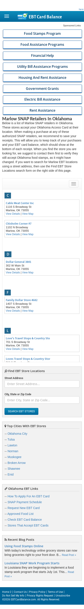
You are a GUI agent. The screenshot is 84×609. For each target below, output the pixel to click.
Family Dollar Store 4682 (21, 300)
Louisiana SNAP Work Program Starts (32, 563)
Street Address (14, 378)
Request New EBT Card (24, 508)
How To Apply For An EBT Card (29, 496)
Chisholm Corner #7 (18, 223)
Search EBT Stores (21, 411)
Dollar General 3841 (18, 262)
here (81, 9)
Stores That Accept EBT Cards (28, 525)
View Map (27, 213)
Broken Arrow (17, 463)
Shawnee (14, 468)
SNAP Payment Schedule (25, 502)
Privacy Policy (37, 592)
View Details (13, 213)
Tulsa (11, 439)
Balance (45, 16)
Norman (13, 451)
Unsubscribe (63, 595)
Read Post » (69, 555)
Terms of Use (55, 592)
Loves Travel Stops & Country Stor (28, 359)
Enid (11, 474)
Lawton (12, 445)
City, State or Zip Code (18, 394)
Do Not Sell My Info (13, 595)
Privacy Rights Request (40, 595)
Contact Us (20, 592)
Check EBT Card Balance (25, 519)
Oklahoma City (17, 433)
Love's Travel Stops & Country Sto (28, 338)
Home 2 (6, 592)
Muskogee (15, 457)
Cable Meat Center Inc (20, 203)
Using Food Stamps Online (24, 546)
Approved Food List (20, 513)
